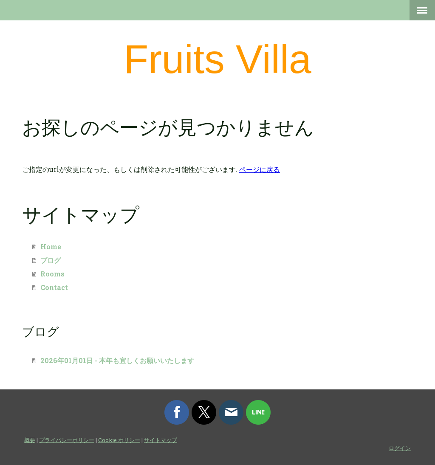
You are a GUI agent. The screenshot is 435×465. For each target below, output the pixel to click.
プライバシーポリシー (66, 440)
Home (50, 246)
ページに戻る (259, 169)
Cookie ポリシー (119, 440)
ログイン (400, 448)
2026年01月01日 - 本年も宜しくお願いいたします (117, 360)
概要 (29, 440)
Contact (54, 287)
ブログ (50, 260)
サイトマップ (160, 440)
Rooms (52, 273)
